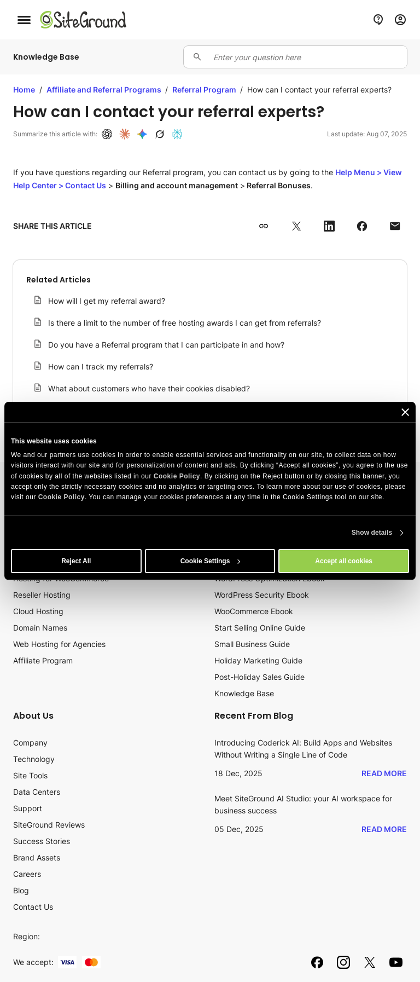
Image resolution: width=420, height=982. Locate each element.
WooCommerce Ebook (253, 611)
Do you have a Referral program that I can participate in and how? (166, 344)
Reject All (76, 561)
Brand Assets (36, 857)
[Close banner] (405, 412)
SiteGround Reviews (49, 824)
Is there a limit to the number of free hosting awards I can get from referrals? (184, 322)
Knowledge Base (244, 693)
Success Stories (41, 841)
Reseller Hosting (42, 594)
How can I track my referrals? (100, 366)
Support (27, 808)
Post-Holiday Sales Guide (259, 676)
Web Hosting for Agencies (59, 644)
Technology (34, 759)
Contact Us (33, 906)
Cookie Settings (210, 561)
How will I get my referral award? (106, 300)
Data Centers (36, 791)
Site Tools (30, 775)
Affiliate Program (43, 660)
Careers (27, 874)
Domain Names (40, 627)
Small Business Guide (252, 644)
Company (30, 742)
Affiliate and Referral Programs (104, 89)
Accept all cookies (343, 561)
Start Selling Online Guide (259, 627)
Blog (21, 890)
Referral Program (205, 89)
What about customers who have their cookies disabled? (149, 388)
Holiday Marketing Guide (258, 660)
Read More (384, 773)
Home (24, 89)
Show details (372, 532)
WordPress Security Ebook (261, 594)
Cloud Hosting (38, 611)
